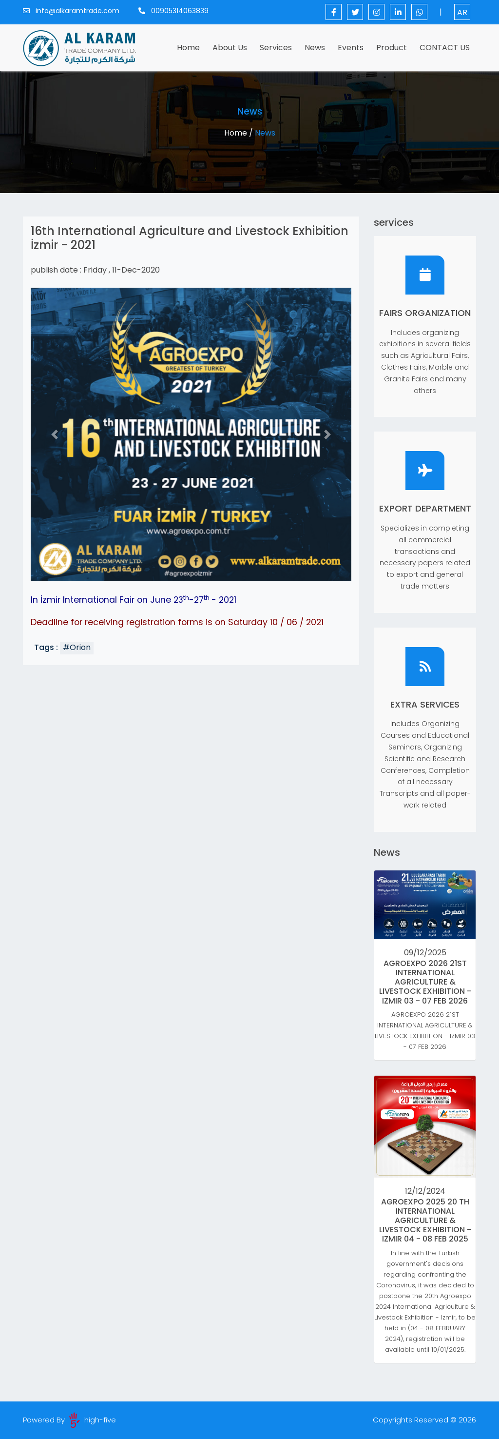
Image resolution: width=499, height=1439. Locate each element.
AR (462, 12)
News (315, 47)
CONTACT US (445, 47)
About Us (229, 47)
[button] (55, 435)
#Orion (77, 647)
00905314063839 (173, 11)
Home (190, 47)
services (276, 47)
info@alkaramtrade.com (71, 11)
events (351, 47)
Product (391, 47)
